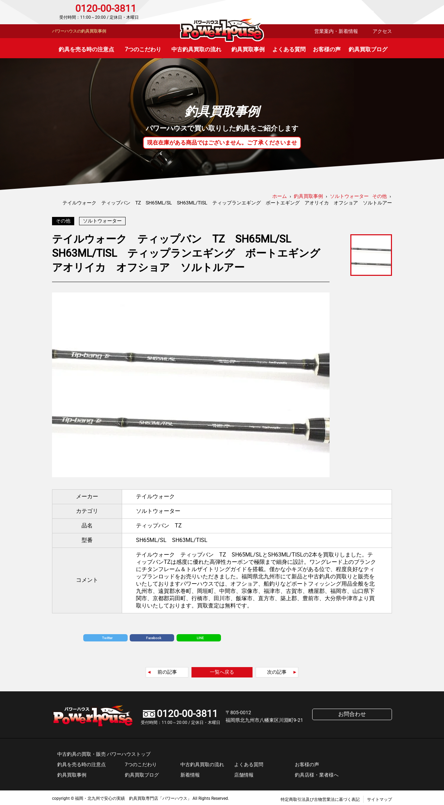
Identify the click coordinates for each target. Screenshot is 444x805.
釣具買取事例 (248, 49)
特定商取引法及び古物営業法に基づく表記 (320, 797)
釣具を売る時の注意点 (86, 49)
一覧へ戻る (222, 670)
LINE (200, 636)
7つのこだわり (143, 49)
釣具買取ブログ (368, 49)
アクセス (382, 31)
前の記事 (167, 670)
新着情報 (190, 773)
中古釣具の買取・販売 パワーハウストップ (104, 752)
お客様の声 (327, 49)
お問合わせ (362, 12)
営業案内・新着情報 (336, 31)
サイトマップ (379, 797)
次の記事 (277, 670)
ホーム (279, 196)
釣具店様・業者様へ (317, 773)
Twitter (107, 636)
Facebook (153, 636)
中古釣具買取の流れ (196, 49)
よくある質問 (289, 49)
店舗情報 (244, 773)
